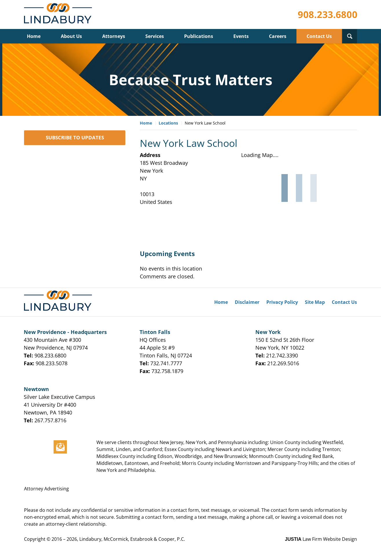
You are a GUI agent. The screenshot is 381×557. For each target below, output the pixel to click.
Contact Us (319, 36)
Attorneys (113, 36)
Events (241, 36)
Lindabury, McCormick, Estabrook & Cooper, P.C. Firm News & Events (59, 14)
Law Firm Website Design (321, 539)
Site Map (315, 302)
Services (154, 36)
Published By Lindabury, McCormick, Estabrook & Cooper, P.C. (327, 14)
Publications (198, 36)
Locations (168, 123)
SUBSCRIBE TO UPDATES (75, 137)
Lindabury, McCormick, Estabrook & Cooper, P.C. (132, 539)
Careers (277, 36)
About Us (71, 36)
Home (34, 36)
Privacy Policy (282, 302)
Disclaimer (247, 302)
